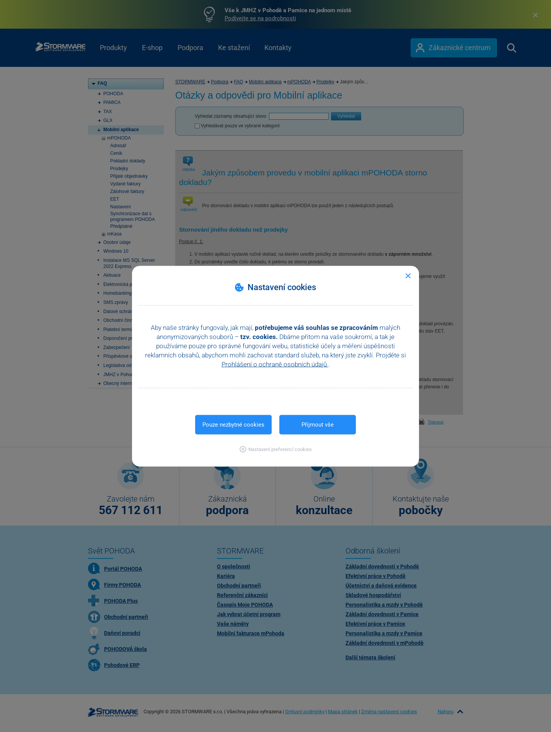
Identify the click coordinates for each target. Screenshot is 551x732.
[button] (276, 449)
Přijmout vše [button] (318, 424)
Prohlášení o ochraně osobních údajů (275, 364)
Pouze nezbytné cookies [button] (233, 424)
